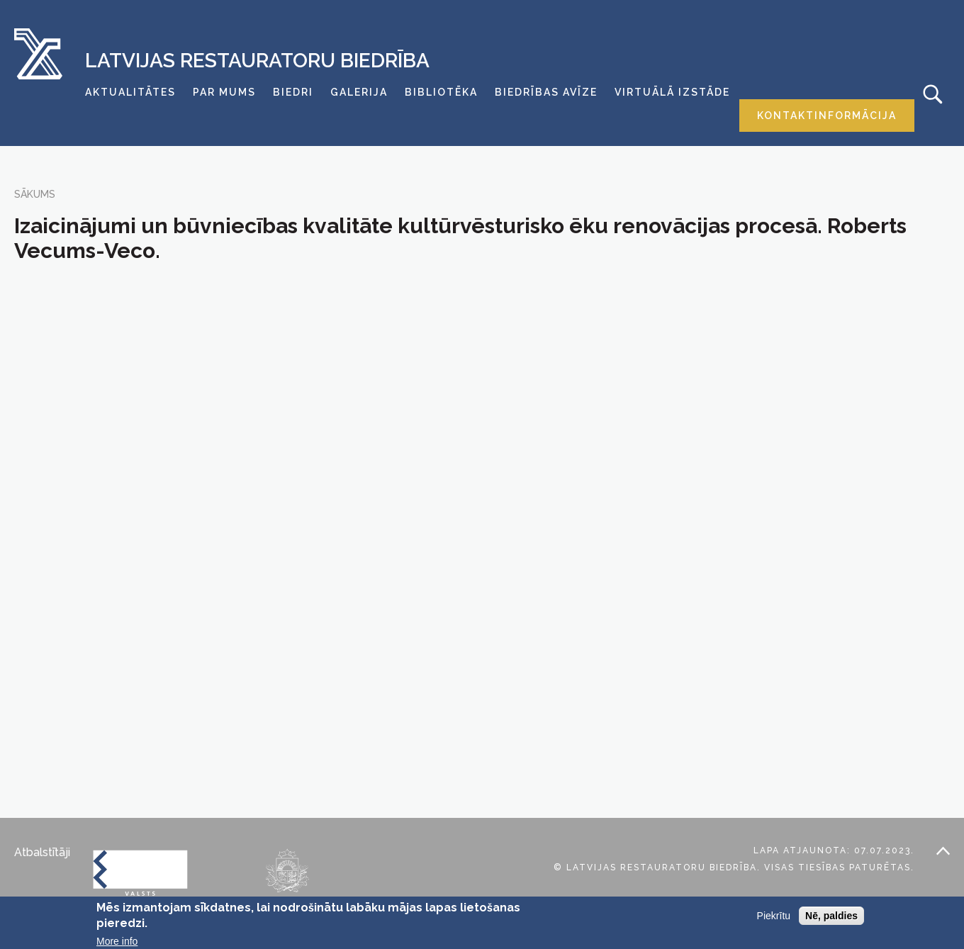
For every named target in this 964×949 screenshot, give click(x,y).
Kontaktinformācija (827, 115)
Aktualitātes (130, 92)
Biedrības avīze (546, 92)
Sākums (34, 194)
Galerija (359, 92)
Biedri (293, 92)
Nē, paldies (831, 915)
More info (117, 941)
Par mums (224, 92)
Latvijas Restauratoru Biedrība (257, 61)
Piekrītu (773, 915)
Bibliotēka (441, 92)
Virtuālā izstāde (672, 92)
